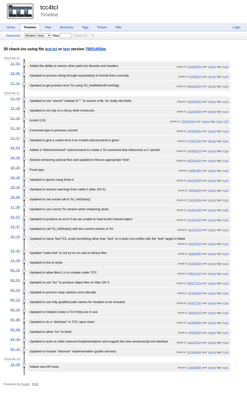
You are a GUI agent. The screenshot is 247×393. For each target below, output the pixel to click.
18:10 (15, 187)
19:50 (15, 365)
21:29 (15, 108)
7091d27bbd (188, 121)
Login (236, 27)
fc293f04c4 (195, 76)
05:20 (15, 310)
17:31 (15, 83)
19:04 (15, 148)
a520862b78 (194, 151)
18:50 (15, 158)
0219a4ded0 (194, 352)
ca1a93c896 (194, 111)
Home (11, 27)
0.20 (226, 121)
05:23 (15, 300)
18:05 (15, 73)
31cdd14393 (194, 219)
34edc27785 (194, 303)
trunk (226, 66)
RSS (35, 384)
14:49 (15, 260)
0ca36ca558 (194, 210)
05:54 (15, 290)
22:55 (15, 64)
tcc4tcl (49, 7)
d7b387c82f (194, 141)
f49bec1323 (194, 273)
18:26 (15, 168)
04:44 (15, 339)
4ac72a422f (194, 229)
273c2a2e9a (194, 200)
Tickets (102, 27)
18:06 (15, 197)
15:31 (15, 251)
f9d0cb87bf (195, 190)
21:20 (15, 118)
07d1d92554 (194, 66)
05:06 (15, 320)
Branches (66, 27)
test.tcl (51, 49)
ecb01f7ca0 (194, 243)
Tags (85, 27)
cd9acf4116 (194, 312)
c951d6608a (194, 131)
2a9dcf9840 (194, 367)
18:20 (15, 177)
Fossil (25, 384)
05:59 (15, 270)
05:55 (15, 280)
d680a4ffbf (195, 170)
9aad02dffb (195, 253)
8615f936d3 (194, 101)
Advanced (13, 35)
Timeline (30, 27)
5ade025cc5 (194, 342)
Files (48, 27)
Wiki (118, 27)
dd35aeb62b (194, 160)
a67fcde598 (194, 293)
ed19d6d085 (194, 322)
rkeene (212, 66)
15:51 (15, 217)
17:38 (15, 207)
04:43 (15, 349)
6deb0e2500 (194, 86)
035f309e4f (195, 332)
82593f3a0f (195, 263)
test (66, 49)
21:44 (15, 99)
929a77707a (194, 283)
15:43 (15, 237)
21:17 (15, 138)
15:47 (15, 227)
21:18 (15, 128)
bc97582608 (194, 180)
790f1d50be (95, 49)
